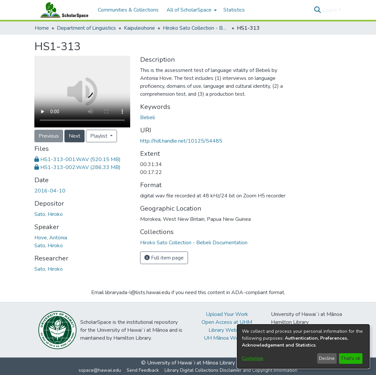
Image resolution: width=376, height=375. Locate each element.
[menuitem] (191, 10)
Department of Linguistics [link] (86, 28)
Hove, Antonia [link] (50, 237)
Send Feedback (143, 370)
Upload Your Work (227, 314)
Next (74, 136)
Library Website (226, 330)
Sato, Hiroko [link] (48, 214)
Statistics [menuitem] (234, 10)
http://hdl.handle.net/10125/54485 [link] (181, 141)
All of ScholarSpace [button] (189, 10)
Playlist (99, 136)
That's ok (350, 358)
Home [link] (42, 28)
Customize (252, 358)
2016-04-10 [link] (49, 190)
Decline (327, 358)
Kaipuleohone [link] (139, 28)
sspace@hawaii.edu (100, 370)
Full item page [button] (164, 257)
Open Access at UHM (227, 322)
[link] (77, 159)
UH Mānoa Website (227, 338)
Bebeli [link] (147, 117)
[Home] (62, 10)
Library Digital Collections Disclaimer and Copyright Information (231, 370)
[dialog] (303, 346)
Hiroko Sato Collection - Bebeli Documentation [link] (196, 28)
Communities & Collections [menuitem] (128, 10)
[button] (317, 10)
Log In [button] (331, 10)
